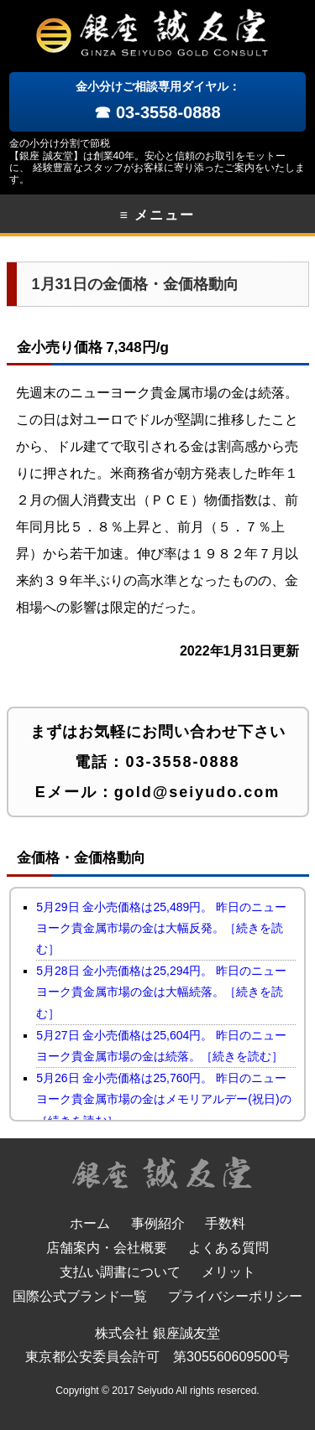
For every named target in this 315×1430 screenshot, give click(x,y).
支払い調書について (120, 1272)
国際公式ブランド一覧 (80, 1296)
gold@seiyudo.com (197, 792)
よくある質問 (228, 1248)
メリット (228, 1272)
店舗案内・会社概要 (106, 1248)
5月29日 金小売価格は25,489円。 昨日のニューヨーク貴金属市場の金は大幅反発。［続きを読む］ (161, 928)
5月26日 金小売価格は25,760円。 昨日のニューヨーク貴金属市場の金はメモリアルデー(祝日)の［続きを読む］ (163, 1099)
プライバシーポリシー (235, 1296)
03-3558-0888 (182, 762)
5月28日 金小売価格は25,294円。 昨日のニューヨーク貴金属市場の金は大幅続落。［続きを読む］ (161, 991)
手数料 (225, 1223)
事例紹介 (158, 1223)
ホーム (90, 1223)
